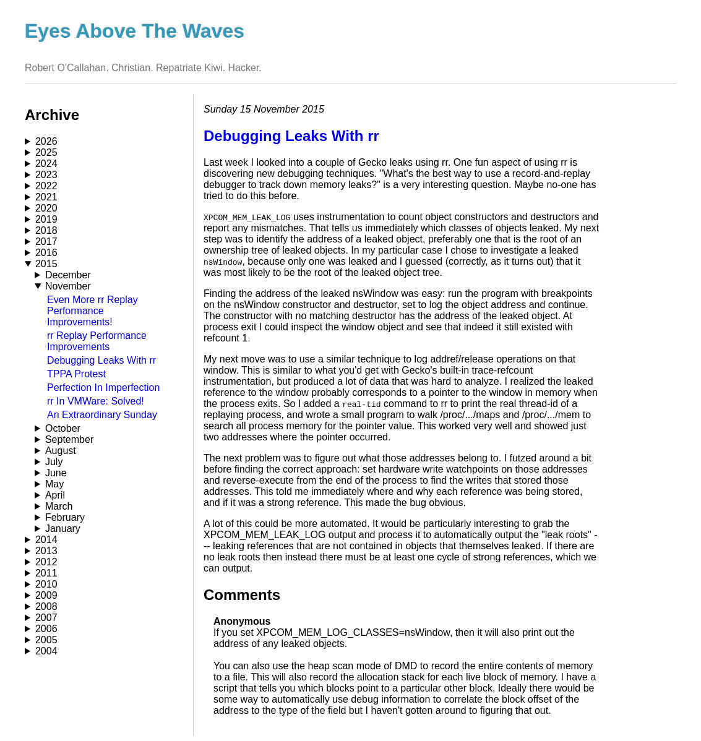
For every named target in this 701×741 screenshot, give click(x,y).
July (53, 461)
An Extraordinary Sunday (102, 414)
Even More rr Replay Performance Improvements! (92, 310)
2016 (46, 252)
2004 (46, 651)
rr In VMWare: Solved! (95, 401)
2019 (46, 219)
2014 (46, 539)
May (54, 484)
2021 (46, 197)
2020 (46, 208)
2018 (46, 230)
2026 (46, 141)
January (62, 528)
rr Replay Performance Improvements (97, 341)
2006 (46, 628)
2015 (46, 264)
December (68, 275)
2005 (46, 640)
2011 (46, 573)
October (62, 428)
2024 (46, 163)
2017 (46, 241)
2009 (46, 595)
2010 (46, 584)
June (56, 473)
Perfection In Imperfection (103, 387)
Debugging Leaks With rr (101, 360)
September (69, 439)
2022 (46, 186)
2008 (46, 606)
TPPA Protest (76, 374)
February (65, 517)
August (60, 450)
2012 (46, 562)
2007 (46, 617)
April (55, 495)
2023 (46, 174)
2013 (46, 551)
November (68, 286)
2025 (46, 152)
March (58, 506)
